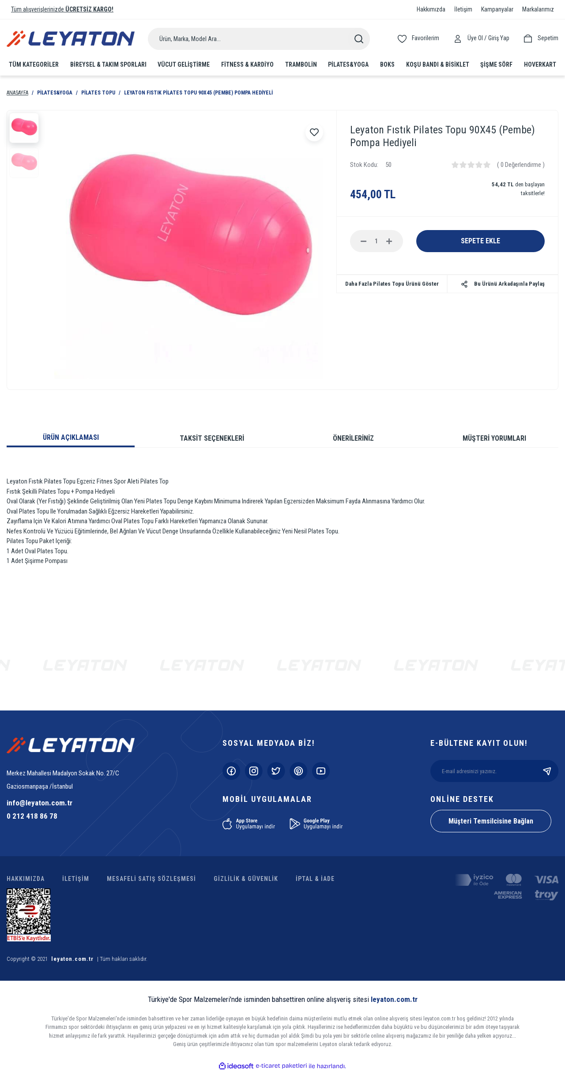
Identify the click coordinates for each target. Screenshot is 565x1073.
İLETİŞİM (75, 878)
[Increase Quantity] (389, 241)
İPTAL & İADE (315, 878)
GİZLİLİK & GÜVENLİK (246, 878)
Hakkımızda (431, 9)
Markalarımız (538, 9)
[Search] (259, 39)
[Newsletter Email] (494, 771)
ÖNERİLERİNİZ (353, 438)
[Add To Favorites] (314, 132)
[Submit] (547, 771)
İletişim (463, 9)
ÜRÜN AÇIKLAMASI (71, 437)
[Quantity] (376, 241)
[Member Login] (459, 38)
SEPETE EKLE (480, 241)
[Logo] (71, 38)
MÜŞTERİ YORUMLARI (494, 438)
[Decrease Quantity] (363, 241)
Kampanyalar (497, 9)
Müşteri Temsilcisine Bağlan (490, 821)
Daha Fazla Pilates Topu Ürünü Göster (392, 283)
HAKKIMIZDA (26, 878)
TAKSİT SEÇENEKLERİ (212, 438)
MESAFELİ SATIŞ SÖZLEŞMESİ (151, 878)
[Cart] (540, 38)
